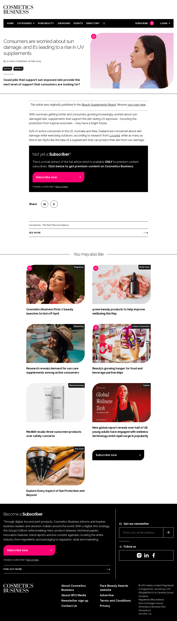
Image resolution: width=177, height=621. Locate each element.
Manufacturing (76, 385)
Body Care (144, 267)
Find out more (12, 569)
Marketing (79, 326)
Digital (146, 385)
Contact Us (69, 605)
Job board (63, 23)
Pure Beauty (46, 23)
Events (78, 23)
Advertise (107, 595)
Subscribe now (46, 177)
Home (10, 23)
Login (163, 23)
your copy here (137, 104)
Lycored (114, 135)
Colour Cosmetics (141, 326)
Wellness (18, 68)
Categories (24, 23)
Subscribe (144, 23)
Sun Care (7, 68)
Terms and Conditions (115, 600)
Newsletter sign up (74, 600)
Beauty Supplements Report (99, 104)
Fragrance (79, 267)
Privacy (105, 605)
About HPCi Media (73, 595)
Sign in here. (61, 186)
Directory (92, 23)
